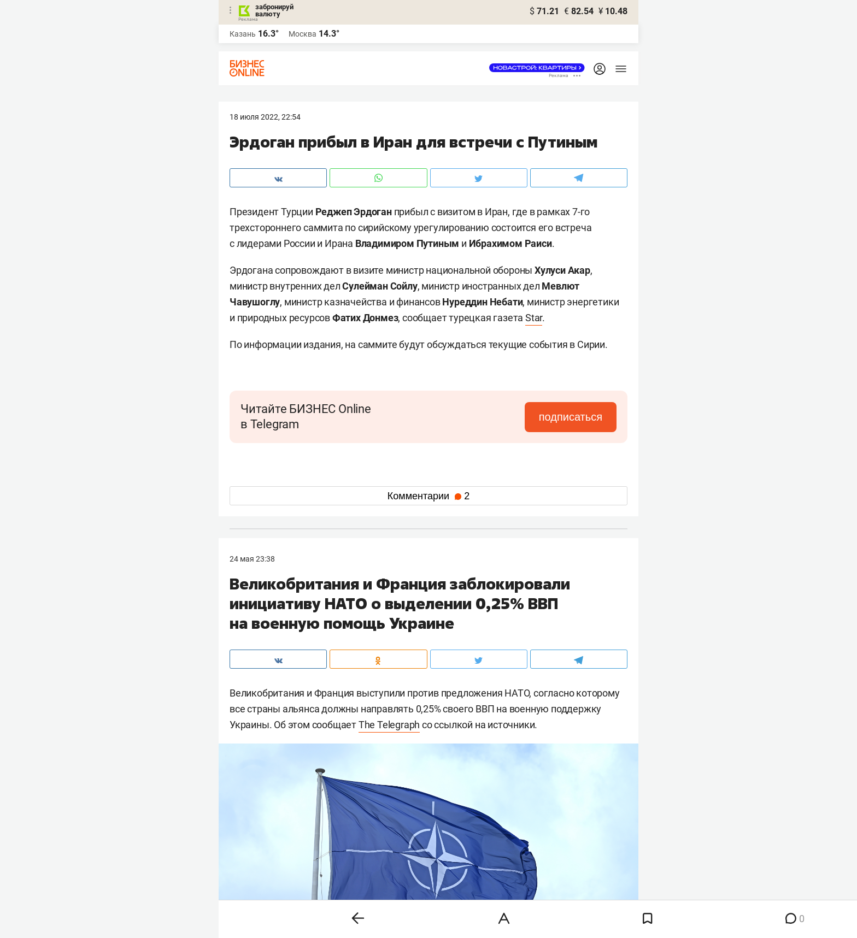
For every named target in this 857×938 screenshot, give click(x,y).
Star (533, 317)
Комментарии (428, 496)
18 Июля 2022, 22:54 (265, 117)
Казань (243, 34)
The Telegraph (389, 724)
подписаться (570, 417)
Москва (302, 34)
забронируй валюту (274, 10)
